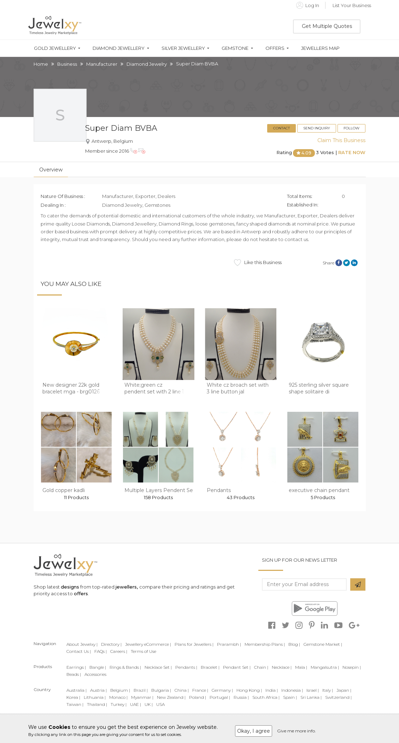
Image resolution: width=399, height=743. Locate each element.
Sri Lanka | (311, 697)
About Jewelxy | (82, 644)
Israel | (312, 690)
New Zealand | (171, 697)
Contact (281, 128)
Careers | (118, 651)
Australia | (76, 690)
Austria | (98, 690)
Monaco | (118, 697)
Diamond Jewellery (119, 48)
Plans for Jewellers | (194, 644)
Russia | (241, 697)
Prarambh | (229, 644)
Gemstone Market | (323, 644)
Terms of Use (143, 651)
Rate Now (351, 153)
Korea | (73, 697)
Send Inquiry (316, 128)
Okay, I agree (253, 731)
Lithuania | (95, 697)
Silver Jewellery (183, 48)
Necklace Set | (158, 667)
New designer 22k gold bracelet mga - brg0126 (71, 388)
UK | (149, 704)
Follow (351, 128)
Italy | (327, 690)
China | (182, 690)
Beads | (73, 674)
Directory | (111, 644)
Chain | (261, 667)
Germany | (222, 690)
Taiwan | (74, 704)
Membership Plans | (265, 644)
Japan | (343, 690)
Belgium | (120, 690)
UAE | (135, 704)
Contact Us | (78, 651)
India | (271, 690)
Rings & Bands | (125, 667)
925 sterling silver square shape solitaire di (319, 388)
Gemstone (235, 48)
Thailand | (97, 704)
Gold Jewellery (55, 48)
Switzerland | (338, 697)
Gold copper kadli (63, 490)
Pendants (219, 490)
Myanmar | (142, 697)
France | (200, 690)
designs (70, 587)
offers (81, 593)
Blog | (294, 644)
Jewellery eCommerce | (148, 644)
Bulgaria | (161, 690)
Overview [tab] (51, 169)
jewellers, (127, 587)
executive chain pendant (319, 490)
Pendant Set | (237, 667)
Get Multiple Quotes (327, 26)
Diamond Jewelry (147, 64)
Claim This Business (341, 140)
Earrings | (76, 667)
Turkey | (119, 704)
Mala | (301, 667)
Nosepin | (351, 667)
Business (67, 64)
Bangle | (97, 667)
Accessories (95, 674)
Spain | (290, 697)
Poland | (197, 697)
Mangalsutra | (325, 667)
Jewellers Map (320, 48)
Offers (274, 48)
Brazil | (141, 690)
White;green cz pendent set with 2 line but (157, 388)
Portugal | (220, 697)
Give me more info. (296, 730)
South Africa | (266, 697)
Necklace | (282, 667)
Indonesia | (292, 690)
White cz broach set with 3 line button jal (238, 388)
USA (160, 704)
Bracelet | (210, 667)
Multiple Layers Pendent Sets (161, 490)
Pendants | (186, 667)
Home (41, 64)
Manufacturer (101, 64)
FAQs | (100, 651)
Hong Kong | (249, 690)
